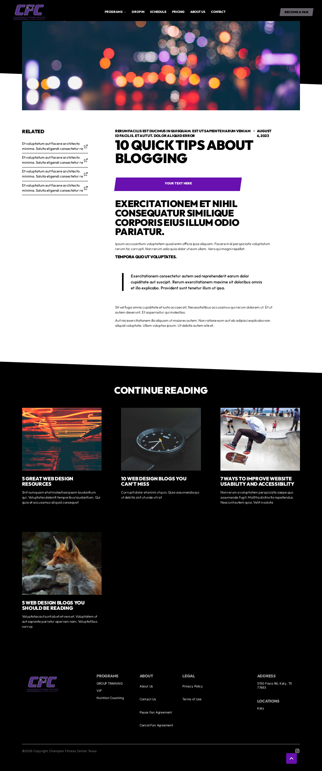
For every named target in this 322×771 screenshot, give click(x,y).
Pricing (178, 12)
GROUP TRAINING (109, 683)
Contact (218, 12)
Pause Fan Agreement (156, 712)
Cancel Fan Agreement (156, 725)
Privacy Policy (192, 686)
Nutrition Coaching (110, 698)
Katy (260, 708)
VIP (99, 690)
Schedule (158, 12)
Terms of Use (192, 699)
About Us (146, 686)
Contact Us (148, 699)
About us (197, 12)
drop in (138, 12)
